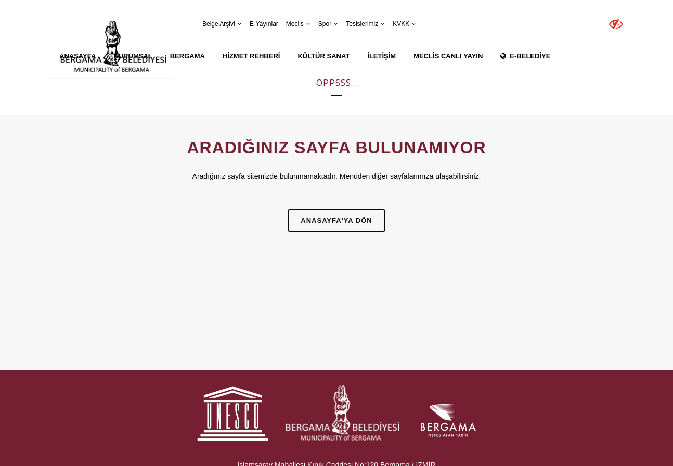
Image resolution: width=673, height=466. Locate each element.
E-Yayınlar (264, 24)
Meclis (295, 24)
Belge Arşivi (218, 24)
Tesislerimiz (362, 24)
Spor (324, 24)
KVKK (401, 24)
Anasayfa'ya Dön (336, 220)
